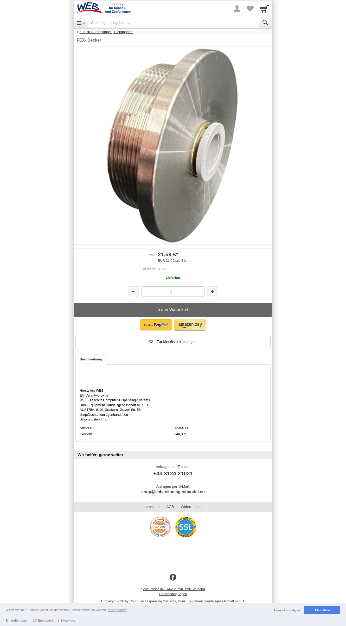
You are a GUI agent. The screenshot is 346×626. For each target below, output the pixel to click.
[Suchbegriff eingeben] (173, 23)
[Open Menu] (81, 22)
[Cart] (264, 8)
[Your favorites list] (250, 8)
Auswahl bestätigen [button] (286, 610)
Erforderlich (46, 620)
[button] (156, 325)
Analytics (69, 620)
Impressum (150, 507)
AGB (170, 507)
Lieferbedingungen (173, 594)
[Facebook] (173, 577)
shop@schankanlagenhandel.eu (173, 492)
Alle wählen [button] (322, 610)
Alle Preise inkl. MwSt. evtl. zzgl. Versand (174, 589)
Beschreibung (91, 359)
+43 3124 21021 (173, 473)
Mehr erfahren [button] (117, 610)
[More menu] (237, 8)
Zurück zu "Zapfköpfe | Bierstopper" (106, 32)
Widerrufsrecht (192, 507)
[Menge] (172, 291)
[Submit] (265, 22)
